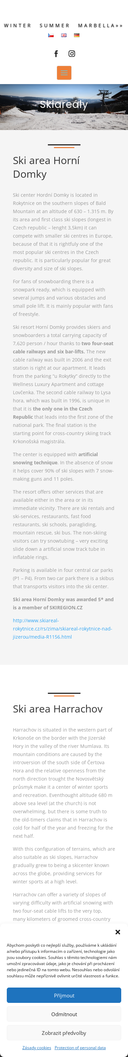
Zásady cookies (36, 1048)
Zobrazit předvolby (64, 1032)
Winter (18, 26)
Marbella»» (101, 26)
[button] (117, 932)
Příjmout (64, 995)
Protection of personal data (80, 1048)
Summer (55, 26)
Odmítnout (64, 1014)
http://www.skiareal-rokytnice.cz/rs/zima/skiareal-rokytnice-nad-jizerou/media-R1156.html (62, 628)
